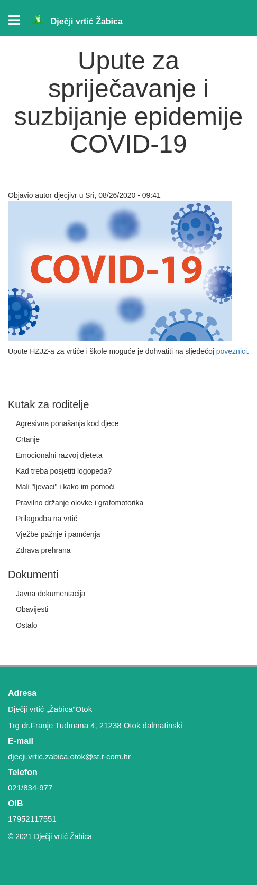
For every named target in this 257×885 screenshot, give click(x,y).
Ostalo (26, 625)
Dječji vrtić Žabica (87, 21)
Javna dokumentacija (51, 593)
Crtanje (28, 439)
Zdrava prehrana (43, 550)
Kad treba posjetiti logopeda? (64, 471)
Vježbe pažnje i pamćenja (58, 534)
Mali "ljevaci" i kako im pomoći (65, 487)
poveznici (231, 351)
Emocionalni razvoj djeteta (59, 455)
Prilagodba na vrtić (46, 518)
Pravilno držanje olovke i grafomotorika (79, 502)
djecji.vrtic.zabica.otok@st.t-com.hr (69, 756)
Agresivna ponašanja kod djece (67, 423)
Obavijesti (32, 609)
